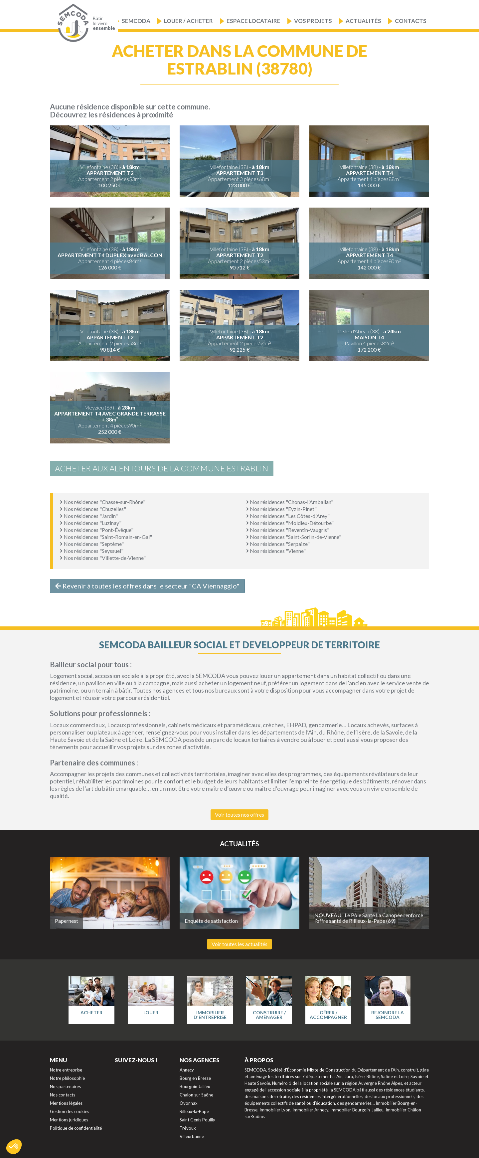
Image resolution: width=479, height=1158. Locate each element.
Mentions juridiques (69, 1119)
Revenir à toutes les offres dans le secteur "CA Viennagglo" (147, 586)
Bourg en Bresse (195, 1078)
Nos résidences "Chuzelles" (93, 509)
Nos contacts (62, 1094)
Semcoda (136, 20)
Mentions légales (66, 1103)
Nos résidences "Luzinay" (90, 523)
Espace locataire (253, 20)
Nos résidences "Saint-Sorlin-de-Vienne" (293, 537)
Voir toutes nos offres (239, 814)
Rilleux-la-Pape (194, 1111)
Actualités (363, 20)
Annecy (187, 1070)
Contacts (410, 20)
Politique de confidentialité (76, 1128)
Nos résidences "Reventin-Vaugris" (287, 530)
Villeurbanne (192, 1136)
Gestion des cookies (69, 1111)
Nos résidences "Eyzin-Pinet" (281, 509)
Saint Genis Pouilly (197, 1119)
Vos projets (313, 20)
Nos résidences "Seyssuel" (91, 551)
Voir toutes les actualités (239, 944)
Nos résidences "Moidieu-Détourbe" (290, 523)
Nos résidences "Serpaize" (278, 544)
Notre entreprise (66, 1070)
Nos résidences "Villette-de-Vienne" (103, 558)
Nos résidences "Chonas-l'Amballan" (289, 502)
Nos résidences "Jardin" (89, 516)
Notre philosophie (67, 1078)
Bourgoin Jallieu (195, 1086)
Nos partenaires (65, 1086)
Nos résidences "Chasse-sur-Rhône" (102, 502)
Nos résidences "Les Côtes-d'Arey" (288, 516)
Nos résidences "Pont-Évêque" (96, 530)
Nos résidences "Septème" (92, 544)
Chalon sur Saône (196, 1094)
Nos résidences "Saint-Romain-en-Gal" (106, 537)
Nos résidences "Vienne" (276, 551)
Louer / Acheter (188, 20)
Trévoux (188, 1128)
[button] (14, 1147)
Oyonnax (189, 1103)
